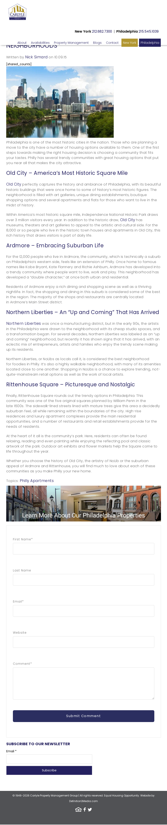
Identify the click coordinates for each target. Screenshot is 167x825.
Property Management (71, 43)
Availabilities (40, 43)
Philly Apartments (37, 480)
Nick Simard (36, 57)
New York (129, 43)
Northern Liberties (23, 323)
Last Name (22, 570)
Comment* (22, 664)
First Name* (23, 539)
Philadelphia (150, 43)
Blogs (97, 43)
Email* (18, 601)
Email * (11, 751)
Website (20, 632)
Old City (13, 184)
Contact (112, 43)
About (22, 43)
